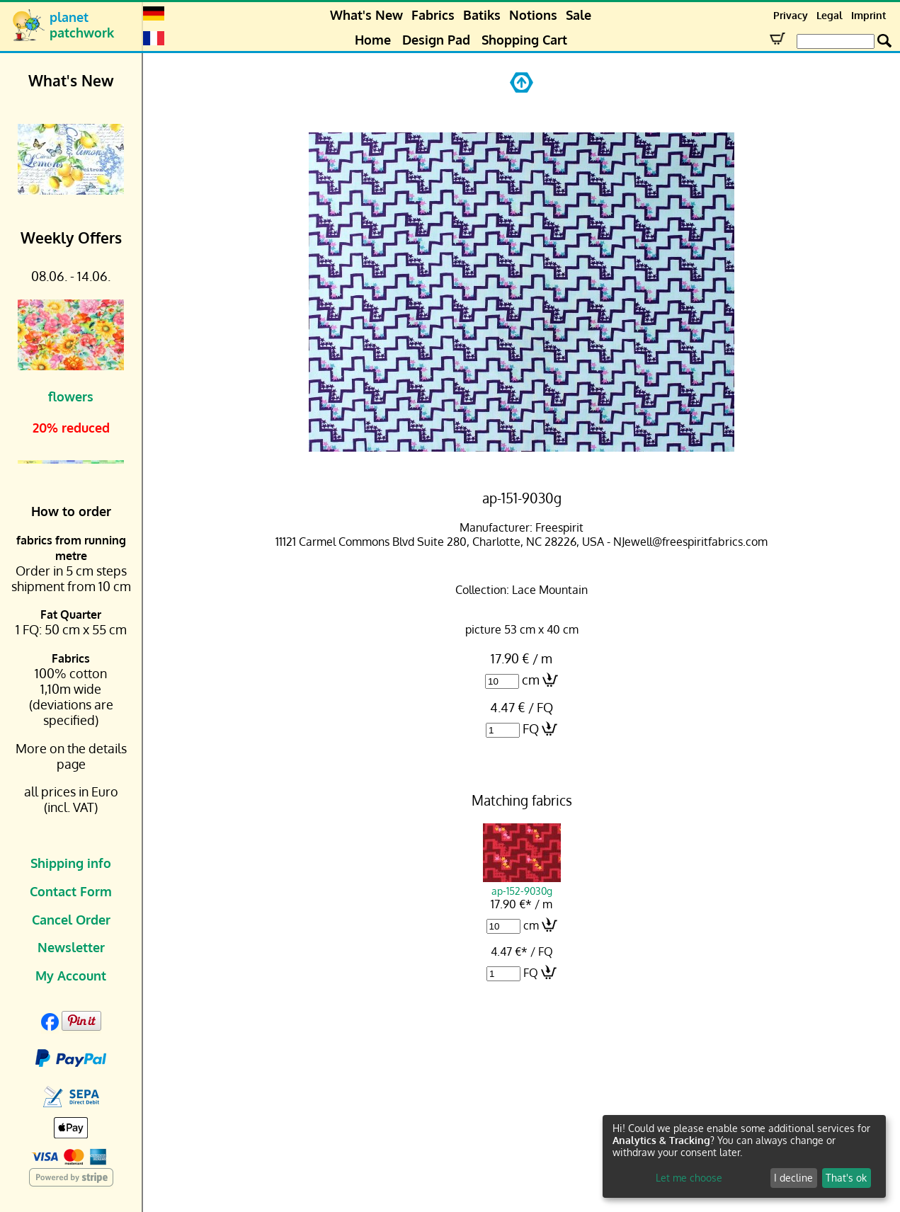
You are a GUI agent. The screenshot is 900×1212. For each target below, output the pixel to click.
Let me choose (689, 1178)
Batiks (482, 15)
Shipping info (70, 863)
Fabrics (433, 15)
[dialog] (744, 1156)
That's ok (846, 1178)
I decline (793, 1178)
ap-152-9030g (522, 884)
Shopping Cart (524, 39)
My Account (70, 975)
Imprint (868, 15)
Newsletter (71, 947)
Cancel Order (71, 919)
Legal (829, 15)
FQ (531, 728)
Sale (578, 15)
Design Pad (436, 39)
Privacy (790, 15)
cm (531, 679)
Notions (533, 15)
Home (373, 39)
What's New (366, 15)
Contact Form (71, 891)
